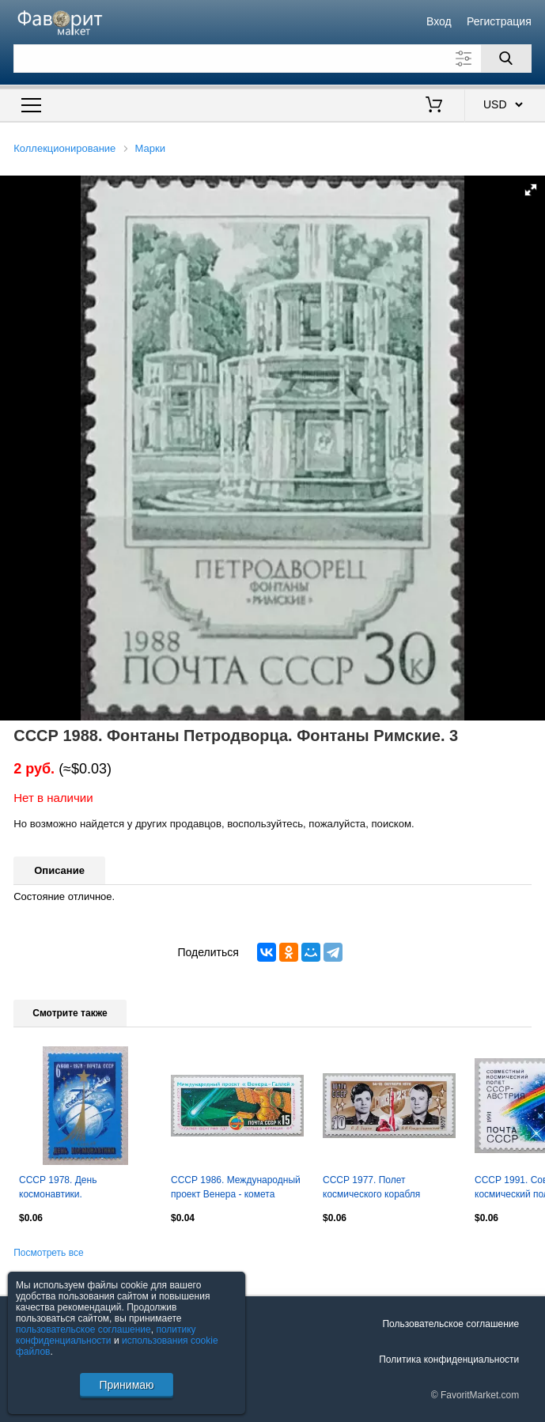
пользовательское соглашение (83, 1329)
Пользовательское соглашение (450, 1323)
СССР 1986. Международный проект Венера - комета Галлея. (236, 1188)
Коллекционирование (64, 148)
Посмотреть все (48, 1252)
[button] (530, 189)
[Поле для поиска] (272, 58)
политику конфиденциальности (106, 1335)
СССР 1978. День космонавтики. (58, 1187)
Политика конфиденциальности (449, 1359)
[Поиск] (506, 58)
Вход (439, 21)
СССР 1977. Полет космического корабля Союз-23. (371, 1188)
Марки (150, 148)
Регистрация (499, 21)
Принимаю (126, 1385)
